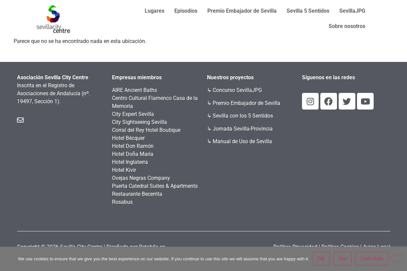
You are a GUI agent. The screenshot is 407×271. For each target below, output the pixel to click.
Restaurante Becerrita (137, 194)
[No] (396, 259)
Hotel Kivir (124, 170)
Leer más (372, 259)
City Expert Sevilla (133, 114)
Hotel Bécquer (128, 138)
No (343, 259)
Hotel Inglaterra (130, 162)
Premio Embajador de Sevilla (242, 11)
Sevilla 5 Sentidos (308, 11)
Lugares (154, 11)
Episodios (185, 11)
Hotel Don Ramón (133, 146)
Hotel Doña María (132, 154)
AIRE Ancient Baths (134, 90)
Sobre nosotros (347, 26)
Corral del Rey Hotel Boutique (146, 130)
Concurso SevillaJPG (237, 90)
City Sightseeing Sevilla (139, 122)
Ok (321, 259)
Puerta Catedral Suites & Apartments (155, 186)
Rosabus (122, 202)
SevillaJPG (352, 11)
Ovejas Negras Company (141, 178)
